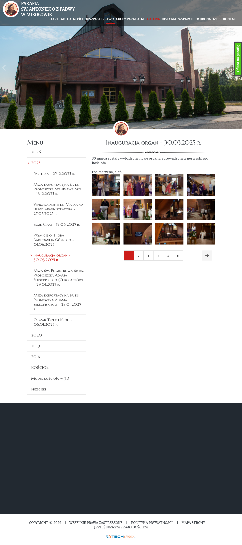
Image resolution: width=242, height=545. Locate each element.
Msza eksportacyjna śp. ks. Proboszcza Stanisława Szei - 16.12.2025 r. (57, 189)
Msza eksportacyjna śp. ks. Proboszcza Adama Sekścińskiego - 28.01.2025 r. (57, 302)
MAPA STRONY (193, 523)
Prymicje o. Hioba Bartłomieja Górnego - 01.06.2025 (54, 240)
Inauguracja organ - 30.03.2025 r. (52, 257)
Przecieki (38, 389)
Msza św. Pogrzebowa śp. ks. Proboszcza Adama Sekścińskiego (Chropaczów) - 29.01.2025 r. (59, 277)
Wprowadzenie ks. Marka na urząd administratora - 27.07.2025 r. (58, 209)
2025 (36, 162)
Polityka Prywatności (151, 523)
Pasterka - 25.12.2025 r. (54, 173)
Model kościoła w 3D (50, 378)
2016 (35, 356)
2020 (36, 335)
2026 (36, 152)
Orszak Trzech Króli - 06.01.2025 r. (53, 322)
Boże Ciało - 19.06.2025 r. (57, 224)
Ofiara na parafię (238, 58)
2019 (35, 345)
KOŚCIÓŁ (40, 367)
